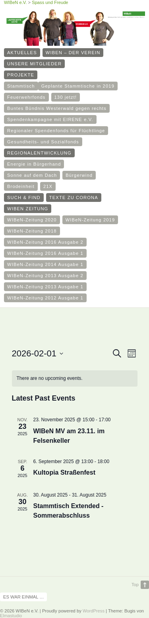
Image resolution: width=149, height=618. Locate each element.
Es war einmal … (23, 597)
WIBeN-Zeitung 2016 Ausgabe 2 (45, 242)
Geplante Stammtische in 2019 (77, 86)
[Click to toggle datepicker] (38, 353)
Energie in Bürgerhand (34, 164)
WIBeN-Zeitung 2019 (90, 219)
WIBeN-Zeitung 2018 (32, 231)
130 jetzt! (65, 97)
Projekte (20, 74)
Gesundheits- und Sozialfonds (43, 141)
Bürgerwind (79, 175)
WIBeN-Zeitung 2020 (32, 219)
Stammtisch (21, 86)
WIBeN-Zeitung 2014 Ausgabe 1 (45, 264)
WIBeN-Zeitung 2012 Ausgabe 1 (45, 297)
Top (135, 584)
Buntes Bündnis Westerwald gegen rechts (56, 108)
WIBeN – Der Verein (73, 52)
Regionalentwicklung (39, 153)
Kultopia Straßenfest (64, 472)
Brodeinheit (21, 186)
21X (47, 186)
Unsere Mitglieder (34, 63)
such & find (24, 197)
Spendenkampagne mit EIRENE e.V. (50, 119)
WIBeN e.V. (15, 2)
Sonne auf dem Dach (32, 175)
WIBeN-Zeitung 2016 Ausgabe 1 (45, 253)
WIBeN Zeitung (27, 208)
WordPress (93, 610)
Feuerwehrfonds (26, 97)
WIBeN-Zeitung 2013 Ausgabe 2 (45, 275)
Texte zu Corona (73, 197)
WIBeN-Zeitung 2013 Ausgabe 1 (45, 286)
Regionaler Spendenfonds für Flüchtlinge (56, 130)
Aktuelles (22, 52)
